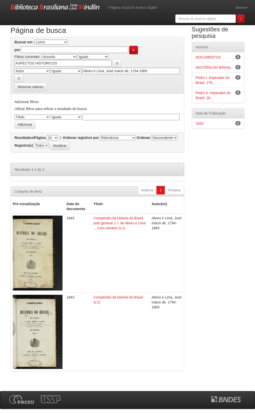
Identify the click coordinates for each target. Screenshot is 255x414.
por (17, 50)
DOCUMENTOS (208, 57)
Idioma (241, 7)
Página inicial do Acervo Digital (132, 7)
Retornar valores (31, 87)
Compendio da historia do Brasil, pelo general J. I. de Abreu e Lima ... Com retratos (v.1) (119, 223)
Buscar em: (23, 42)
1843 (199, 123)
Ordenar (143, 138)
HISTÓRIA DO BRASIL (214, 67)
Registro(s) (23, 145)
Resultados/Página (30, 138)
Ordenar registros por (81, 138)
